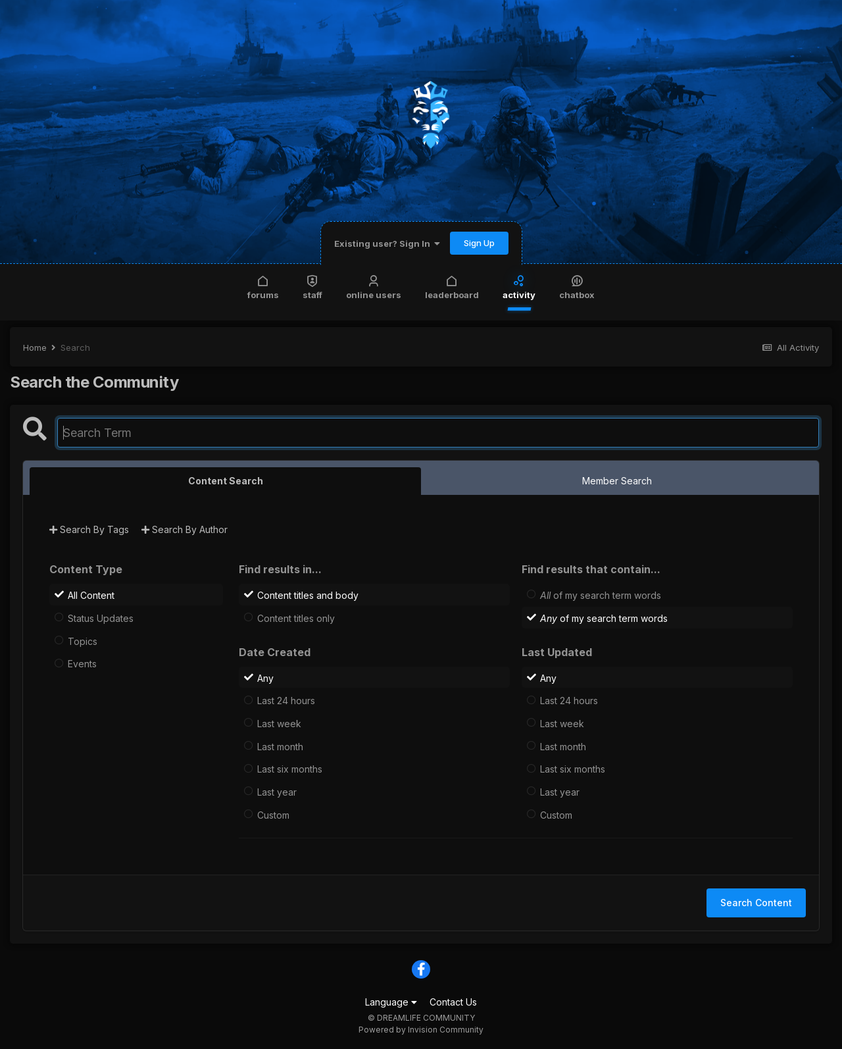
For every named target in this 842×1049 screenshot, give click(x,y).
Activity (519, 286)
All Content (91, 595)
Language (391, 1002)
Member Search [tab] (617, 480)
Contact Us (453, 1002)
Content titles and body (308, 595)
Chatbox (577, 286)
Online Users (373, 286)
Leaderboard (452, 286)
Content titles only (296, 618)
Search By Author (184, 529)
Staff (312, 286)
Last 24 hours (286, 700)
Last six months (289, 769)
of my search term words (600, 595)
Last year (277, 792)
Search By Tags (89, 529)
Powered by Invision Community (421, 1030)
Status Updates (101, 618)
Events (82, 663)
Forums (263, 286)
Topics (82, 640)
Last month (280, 746)
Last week (279, 723)
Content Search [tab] (225, 480)
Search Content (756, 902)
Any (265, 677)
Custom (273, 814)
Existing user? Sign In (387, 243)
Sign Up (479, 243)
